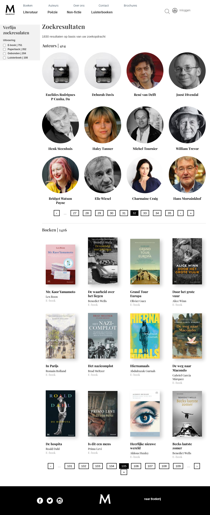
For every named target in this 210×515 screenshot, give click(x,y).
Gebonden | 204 (17, 53)
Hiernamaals (139, 366)
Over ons (78, 5)
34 (157, 213)
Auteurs (53, 5)
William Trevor (187, 148)
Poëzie (53, 12)
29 (99, 213)
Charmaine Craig (145, 198)
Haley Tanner (102, 148)
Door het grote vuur (183, 294)
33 (145, 213)
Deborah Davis (103, 94)
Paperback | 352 (17, 49)
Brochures (130, 5)
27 (74, 213)
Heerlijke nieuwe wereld (143, 446)
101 (69, 466)
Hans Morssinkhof (187, 198)
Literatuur (30, 12)
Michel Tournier (145, 148)
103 (97, 466)
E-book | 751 (15, 45)
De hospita (54, 444)
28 (87, 213)
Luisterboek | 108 (18, 57)
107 (150, 466)
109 (178, 466)
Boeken (28, 5)
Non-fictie (74, 12)
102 (83, 466)
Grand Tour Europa (139, 294)
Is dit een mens (99, 444)
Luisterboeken (102, 12)
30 (111, 213)
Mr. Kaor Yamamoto (60, 292)
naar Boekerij (152, 499)
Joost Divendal (187, 94)
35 (169, 213)
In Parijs (52, 366)
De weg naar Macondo (181, 368)
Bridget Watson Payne (60, 200)
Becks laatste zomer (182, 446)
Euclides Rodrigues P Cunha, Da (60, 96)
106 (136, 466)
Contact (104, 5)
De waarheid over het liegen (101, 294)
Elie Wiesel (103, 198)
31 (124, 213)
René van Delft (145, 94)
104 (111, 466)
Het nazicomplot (100, 366)
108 (164, 466)
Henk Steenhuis (60, 148)
